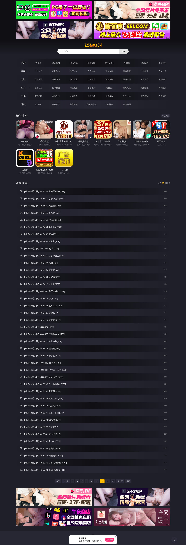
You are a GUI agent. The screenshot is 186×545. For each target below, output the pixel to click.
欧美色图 (74, 87)
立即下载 (109, 540)
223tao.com (93, 45)
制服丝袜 (109, 79)
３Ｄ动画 (91, 71)
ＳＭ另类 (162, 71)
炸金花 (127, 62)
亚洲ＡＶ (38, 71)
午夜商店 (56, 104)
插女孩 (38, 104)
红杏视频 (109, 104)
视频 (23, 71)
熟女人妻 (109, 71)
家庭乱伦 (56, 96)
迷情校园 (109, 96)
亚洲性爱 (38, 79)
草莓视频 (74, 104)
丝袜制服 (127, 71)
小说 (23, 96)
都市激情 (38, 96)
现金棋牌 (145, 62)
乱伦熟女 (145, 79)
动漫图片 (91, 87)
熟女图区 (145, 87)
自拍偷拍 (56, 71)
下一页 (120, 481)
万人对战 (74, 62)
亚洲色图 (56, 87)
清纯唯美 (127, 87)
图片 (23, 87)
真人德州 (56, 62)
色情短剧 (127, 104)
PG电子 (38, 62)
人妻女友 (74, 96)
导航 (23, 104)
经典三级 (127, 79)
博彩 (23, 62)
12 (107, 481)
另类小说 (127, 96)
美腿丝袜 (109, 87)
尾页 (128, 481)
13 (113, 481)
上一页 (65, 481)
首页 (58, 481)
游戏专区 (91, 62)
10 (96, 481)
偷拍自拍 (56, 79)
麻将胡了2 (109, 62)
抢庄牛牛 (162, 62)
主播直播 (145, 71)
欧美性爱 (91, 79)
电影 (23, 79)
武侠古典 (91, 96)
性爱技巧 (162, 96)
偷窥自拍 (38, 87)
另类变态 (162, 79)
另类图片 (162, 87)
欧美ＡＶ (74, 71)
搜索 (124, 51)
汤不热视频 (91, 104)
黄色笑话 (145, 96)
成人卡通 (74, 79)
